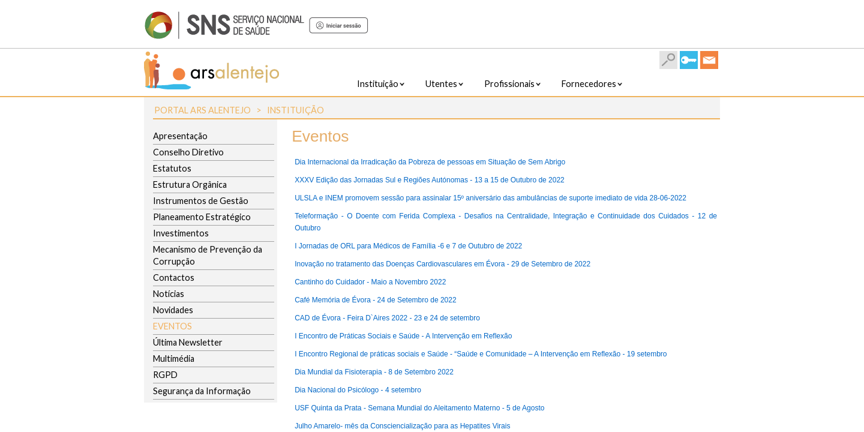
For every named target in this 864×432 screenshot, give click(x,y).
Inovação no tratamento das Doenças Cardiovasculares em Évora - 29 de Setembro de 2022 (442, 264)
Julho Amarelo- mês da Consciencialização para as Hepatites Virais (402, 426)
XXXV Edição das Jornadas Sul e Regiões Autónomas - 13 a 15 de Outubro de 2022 (430, 180)
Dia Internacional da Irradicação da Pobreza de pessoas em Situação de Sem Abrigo (430, 162)
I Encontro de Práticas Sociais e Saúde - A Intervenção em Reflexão (403, 336)
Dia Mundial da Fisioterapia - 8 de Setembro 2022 (374, 372)
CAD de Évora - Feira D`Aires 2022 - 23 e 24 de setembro (387, 318)
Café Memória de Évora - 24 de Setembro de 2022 (375, 300)
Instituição (295, 110)
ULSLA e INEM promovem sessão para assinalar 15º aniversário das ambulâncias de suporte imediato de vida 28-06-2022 (490, 198)
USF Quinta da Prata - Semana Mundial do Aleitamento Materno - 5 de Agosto (419, 408)
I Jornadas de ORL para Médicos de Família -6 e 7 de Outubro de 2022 (408, 246)
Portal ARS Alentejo (202, 110)
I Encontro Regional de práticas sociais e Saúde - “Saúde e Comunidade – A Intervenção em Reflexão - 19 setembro (481, 354)
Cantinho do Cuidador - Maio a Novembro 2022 (370, 282)
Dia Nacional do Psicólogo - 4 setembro (358, 390)
